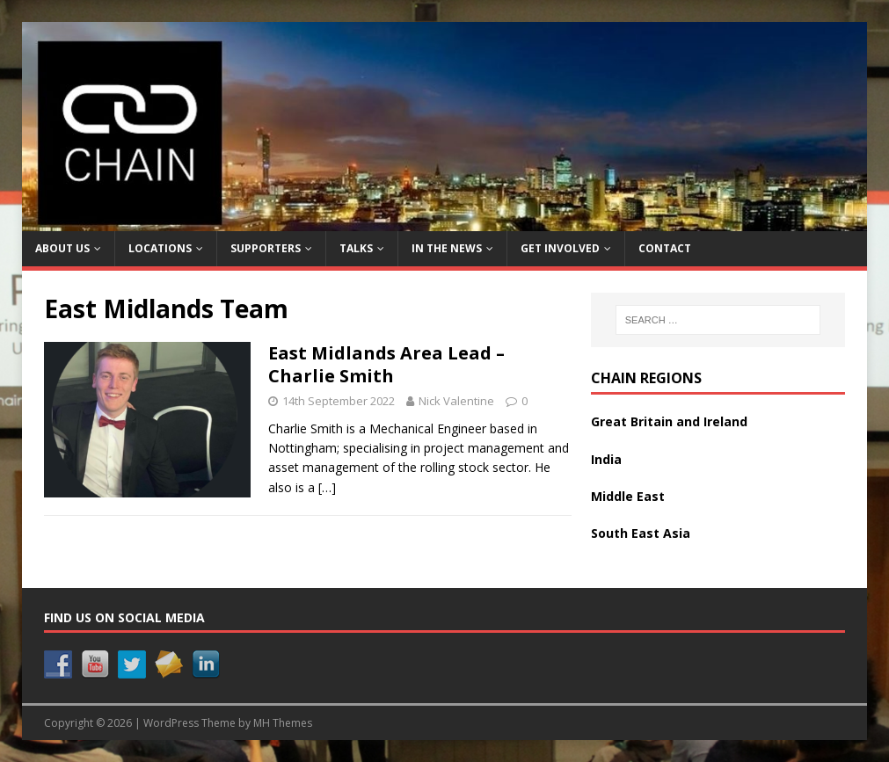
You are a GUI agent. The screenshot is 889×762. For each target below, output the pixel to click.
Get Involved (560, 248)
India (606, 459)
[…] (327, 487)
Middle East (628, 496)
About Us (62, 248)
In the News (447, 248)
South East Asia (640, 533)
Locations (160, 248)
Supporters (265, 248)
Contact (664, 248)
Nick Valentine (456, 401)
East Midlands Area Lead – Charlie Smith (386, 364)
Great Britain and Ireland (669, 421)
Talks (356, 248)
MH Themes (282, 722)
